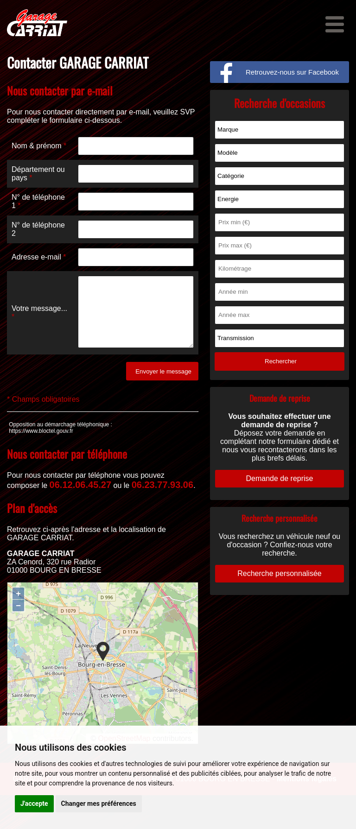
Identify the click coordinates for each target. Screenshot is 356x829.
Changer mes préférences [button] (98, 803)
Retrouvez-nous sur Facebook (292, 72)
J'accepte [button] (34, 803)
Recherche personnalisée (279, 573)
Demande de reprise (279, 478)
